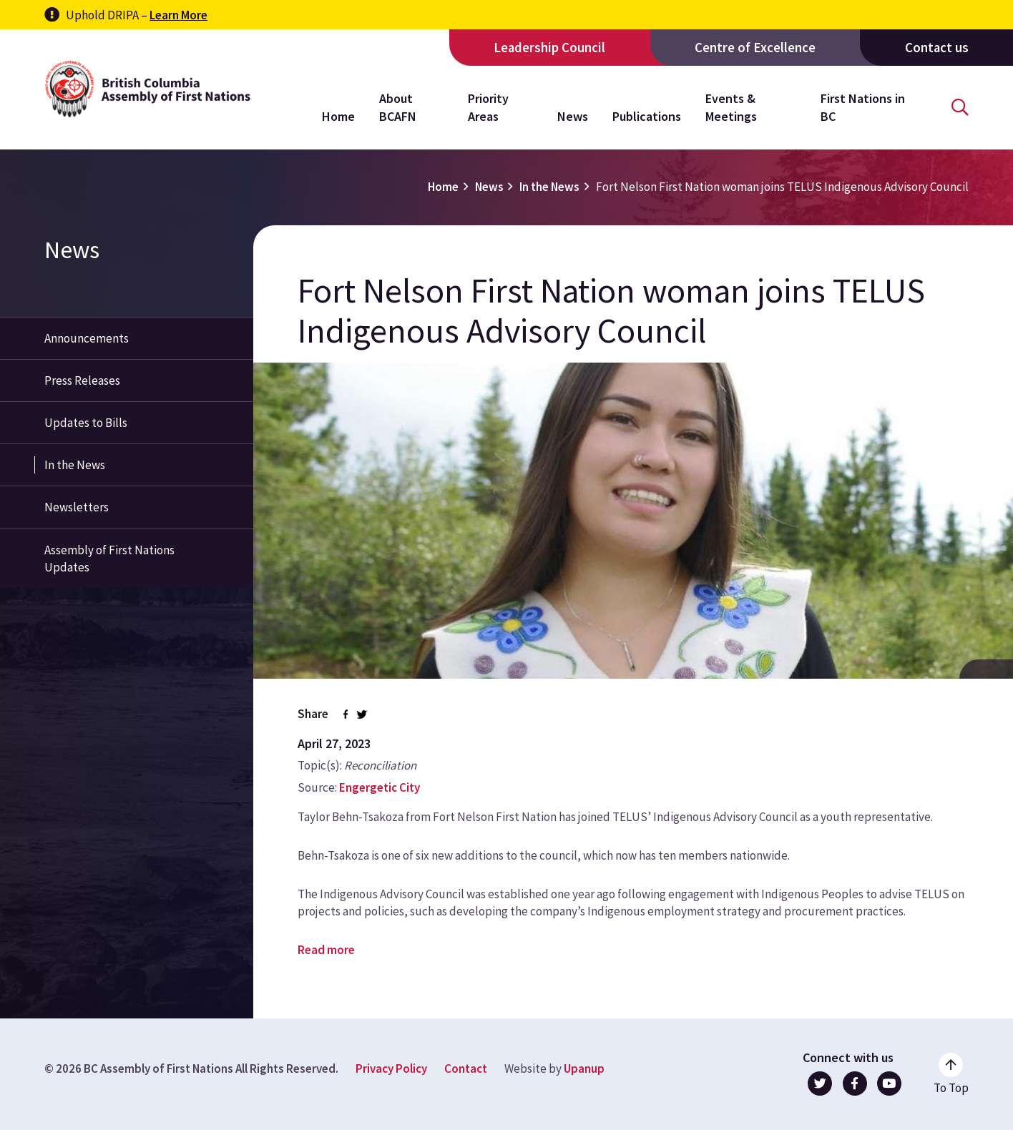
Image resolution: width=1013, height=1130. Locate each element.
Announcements (86, 338)
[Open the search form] (960, 108)
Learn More (178, 15)
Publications (646, 116)
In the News (549, 187)
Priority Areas (488, 107)
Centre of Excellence (755, 47)
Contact (465, 1068)
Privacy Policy (391, 1068)
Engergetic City (379, 787)
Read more (326, 950)
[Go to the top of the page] (951, 1074)
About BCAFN (397, 107)
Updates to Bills (85, 423)
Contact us (937, 47)
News (572, 116)
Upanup (584, 1068)
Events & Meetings (731, 107)
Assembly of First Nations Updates (109, 558)
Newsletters (76, 507)
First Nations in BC (863, 107)
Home (338, 116)
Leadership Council (549, 47)
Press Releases (82, 380)
